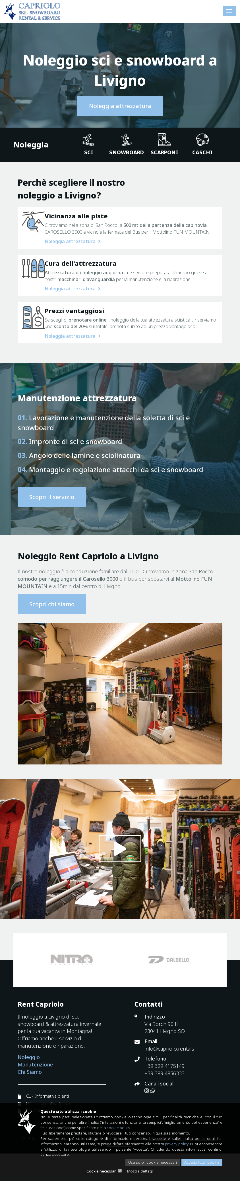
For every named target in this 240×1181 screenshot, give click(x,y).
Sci (88, 144)
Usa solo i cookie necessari (149, 1162)
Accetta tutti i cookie (201, 1162)
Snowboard (126, 144)
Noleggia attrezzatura (120, 106)
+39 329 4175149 (164, 1093)
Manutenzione (35, 1092)
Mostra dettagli (141, 1171)
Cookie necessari (100, 1171)
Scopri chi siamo (52, 631)
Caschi (202, 144)
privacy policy (198, 1142)
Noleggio (29, 1084)
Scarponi (164, 144)
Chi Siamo (30, 1099)
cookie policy (155, 1125)
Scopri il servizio (51, 524)
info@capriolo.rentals (169, 1076)
